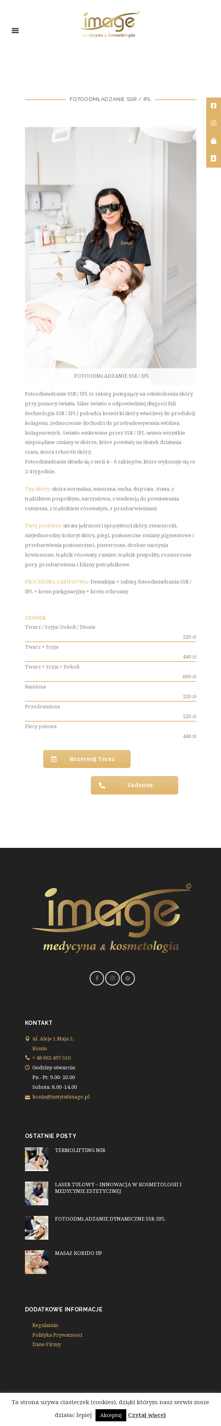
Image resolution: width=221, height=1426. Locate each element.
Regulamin (45, 1325)
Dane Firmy (46, 1344)
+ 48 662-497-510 (51, 1058)
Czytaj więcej (147, 1415)
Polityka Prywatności (57, 1335)
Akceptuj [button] (111, 1415)
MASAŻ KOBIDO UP (78, 1253)
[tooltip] (213, 106)
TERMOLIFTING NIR (80, 1150)
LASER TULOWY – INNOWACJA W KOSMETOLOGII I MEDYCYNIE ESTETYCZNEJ (118, 1188)
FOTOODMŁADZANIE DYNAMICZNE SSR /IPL (110, 1219)
